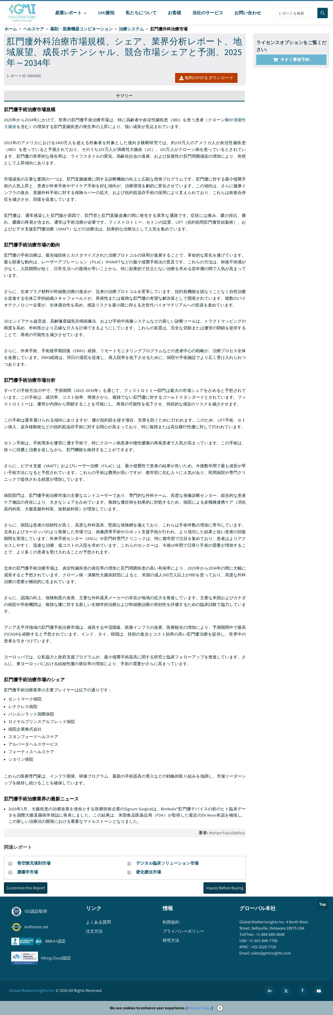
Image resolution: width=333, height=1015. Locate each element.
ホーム (10, 29)
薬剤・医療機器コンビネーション (81, 29)
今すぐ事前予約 (291, 59)
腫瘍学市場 (27, 872)
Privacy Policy (200, 1007)
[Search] (322, 13)
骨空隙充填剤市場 (33, 863)
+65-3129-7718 (263, 947)
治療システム (131, 29)
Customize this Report (26, 888)
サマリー (124, 95)
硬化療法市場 (148, 872)
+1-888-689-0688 (270, 934)
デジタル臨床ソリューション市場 (167, 863)
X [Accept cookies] (220, 1008)
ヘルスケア (33, 29)
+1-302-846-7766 (263, 940)
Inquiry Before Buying (224, 888)
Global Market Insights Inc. (32, 990)
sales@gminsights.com (270, 953)
